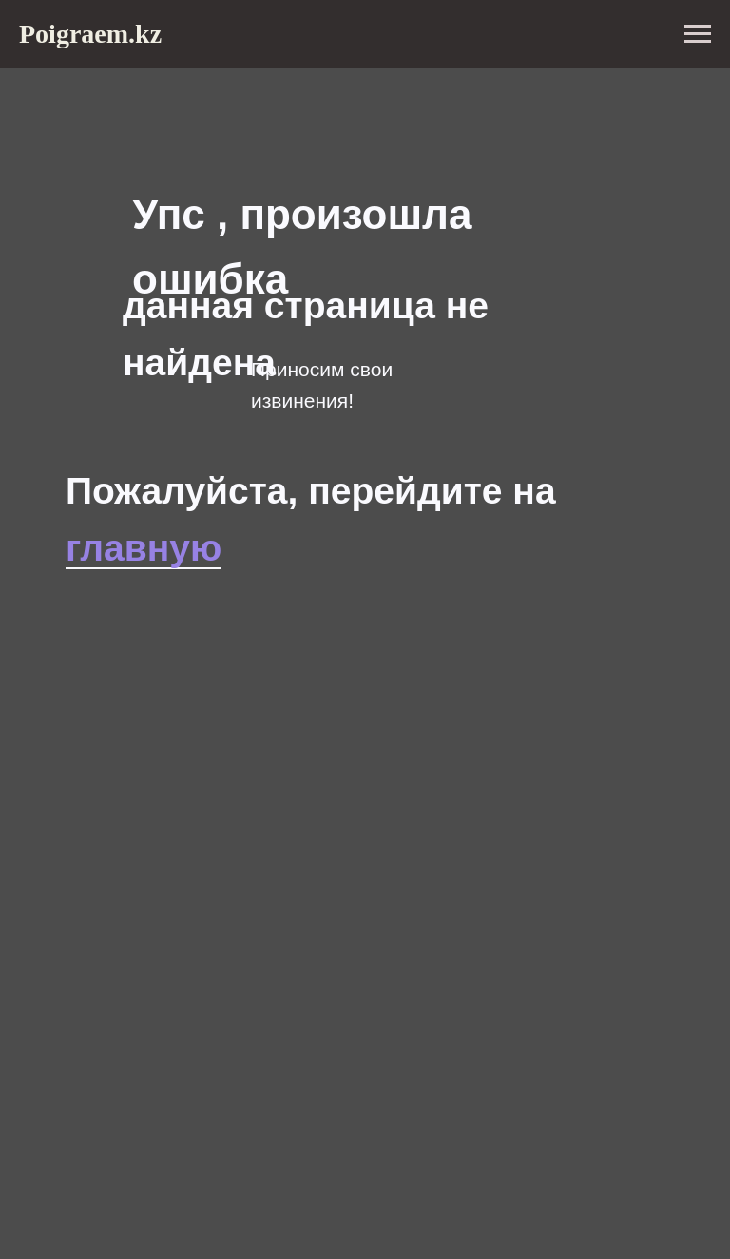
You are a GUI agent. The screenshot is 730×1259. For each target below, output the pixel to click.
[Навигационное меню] (697, 34)
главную (143, 547)
